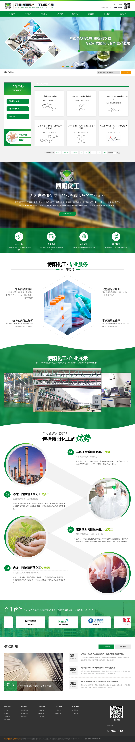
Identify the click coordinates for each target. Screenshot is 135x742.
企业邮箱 (75, 713)
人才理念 (58, 710)
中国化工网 (40, 739)
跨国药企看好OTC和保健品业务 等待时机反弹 (98, 668)
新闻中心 (75, 14)
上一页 (65, 152)
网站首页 (12, 14)
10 (93, 152)
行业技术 (41, 713)
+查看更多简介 (67, 213)
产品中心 (44, 14)
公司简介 (7, 710)
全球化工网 (47, 739)
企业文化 (7, 713)
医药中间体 (24, 710)
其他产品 (12, 116)
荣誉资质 (7, 716)
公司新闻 (106, 647)
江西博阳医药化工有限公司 (25, 202)
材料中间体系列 (14, 109)
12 (105, 152)
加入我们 (107, 14)
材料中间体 (24, 713)
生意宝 (54, 739)
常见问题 (41, 716)
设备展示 (7, 719)
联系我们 (123, 14)
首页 (57, 152)
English (120, 4)
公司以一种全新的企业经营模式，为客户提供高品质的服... (102, 654)
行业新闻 (123, 647)
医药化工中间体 (14, 101)
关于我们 (28, 14)
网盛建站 (59, 739)
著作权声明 (65, 739)
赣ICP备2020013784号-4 (76, 739)
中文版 (113, 4)
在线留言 (91, 14)
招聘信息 (58, 713)
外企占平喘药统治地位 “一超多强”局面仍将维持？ (99, 681)
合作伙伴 (59, 14)
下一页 (74, 152)
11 (99, 152)
